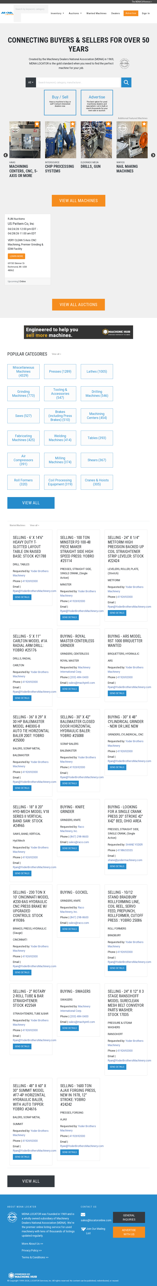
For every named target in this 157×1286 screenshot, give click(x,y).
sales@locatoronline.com (96, 1220)
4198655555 (125, 850)
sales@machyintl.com (82, 682)
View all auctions (78, 304)
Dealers (115, 13)
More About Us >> (32, 1243)
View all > (56, 354)
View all (31, 502)
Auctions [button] (74, 13)
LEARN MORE (16, 256)
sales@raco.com (79, 842)
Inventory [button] (56, 13)
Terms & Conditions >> (35, 1257)
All (29, 82)
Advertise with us (129, 1232)
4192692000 (30, 581)
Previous (4, 154)
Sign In (146, 13)
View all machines (78, 200)
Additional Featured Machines (132, 118)
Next (152, 154)
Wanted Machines (96, 13)
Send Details (22, 597)
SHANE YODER (134, 844)
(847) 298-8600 (79, 836)
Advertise (131, 13)
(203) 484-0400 (79, 677)
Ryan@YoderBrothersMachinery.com (34, 591)
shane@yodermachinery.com (125, 860)
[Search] (31, 9)
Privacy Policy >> (32, 1250)
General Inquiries (129, 1217)
